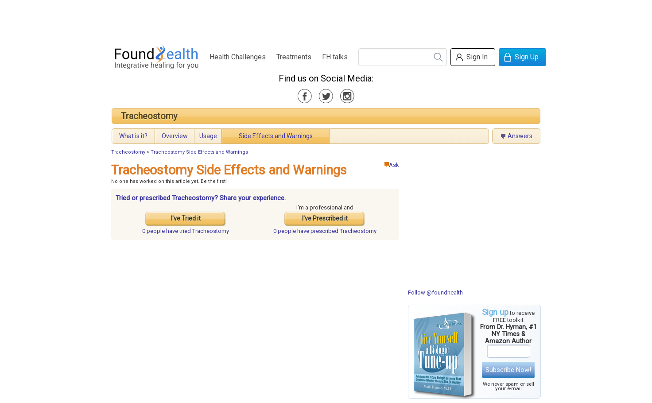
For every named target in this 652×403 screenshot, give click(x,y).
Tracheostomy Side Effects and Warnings (199, 152)
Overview (175, 136)
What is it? (133, 136)
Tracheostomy (149, 116)
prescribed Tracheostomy (324, 231)
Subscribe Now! (508, 370)
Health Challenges (238, 57)
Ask (391, 165)
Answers (520, 136)
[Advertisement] (325, 20)
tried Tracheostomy (185, 231)
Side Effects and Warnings (276, 136)
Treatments (293, 57)
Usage (208, 136)
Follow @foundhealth (435, 292)
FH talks (335, 57)
